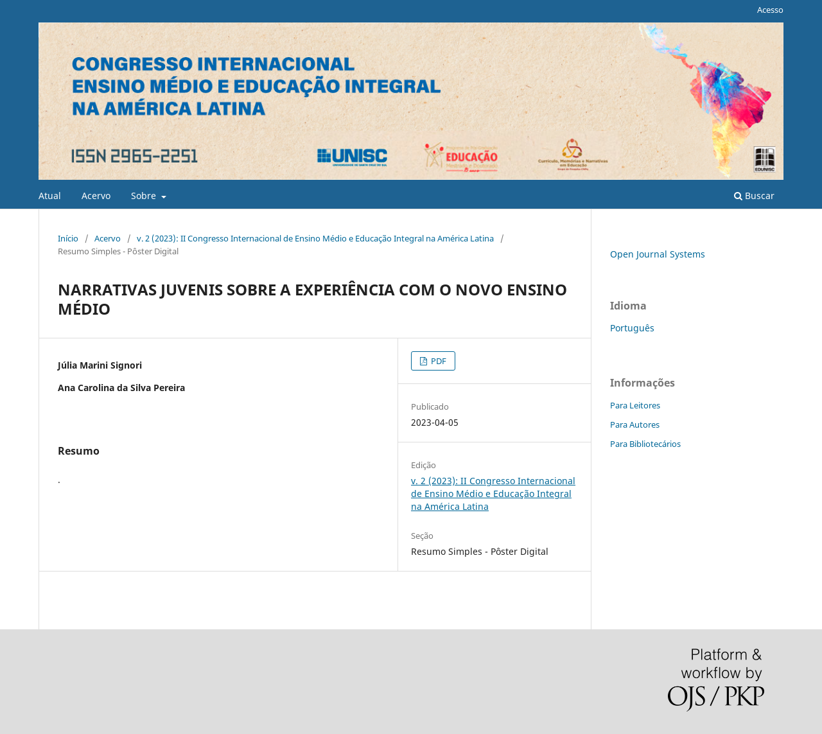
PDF (437, 361)
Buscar (754, 195)
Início (68, 238)
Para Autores (635, 424)
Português (632, 328)
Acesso (770, 9)
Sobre (145, 195)
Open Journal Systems (657, 254)
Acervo (96, 195)
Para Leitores (635, 405)
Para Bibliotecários (645, 444)
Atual (50, 195)
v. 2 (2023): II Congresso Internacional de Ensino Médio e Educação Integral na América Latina (315, 238)
